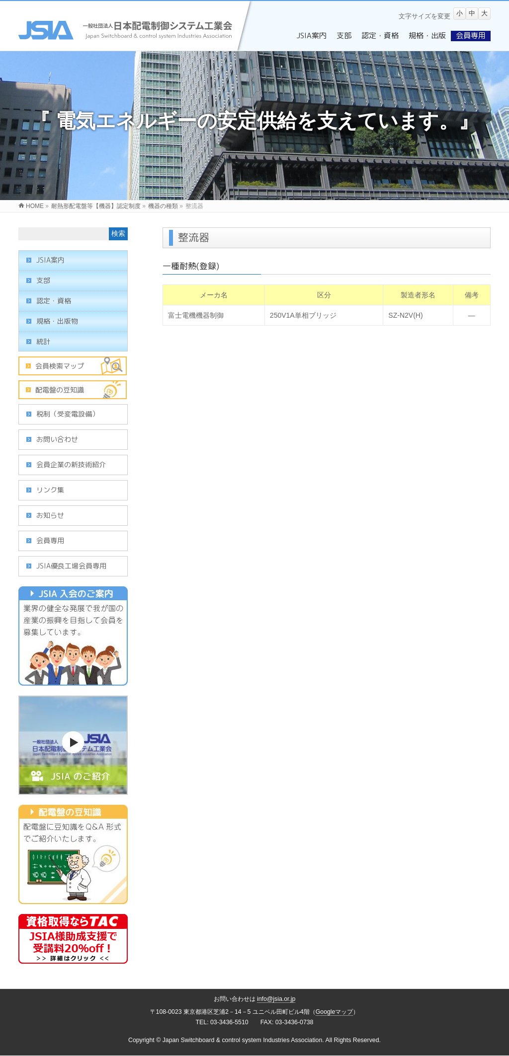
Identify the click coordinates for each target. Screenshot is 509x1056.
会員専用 (50, 540)
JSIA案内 (50, 260)
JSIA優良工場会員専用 (71, 565)
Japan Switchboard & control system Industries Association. (243, 1040)
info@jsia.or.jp (276, 998)
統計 (43, 341)
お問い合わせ (57, 439)
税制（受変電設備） (67, 414)
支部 (43, 280)
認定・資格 (53, 300)
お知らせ (50, 515)
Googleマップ (334, 1011)
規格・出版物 (57, 321)
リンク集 (50, 489)
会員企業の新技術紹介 (71, 464)
